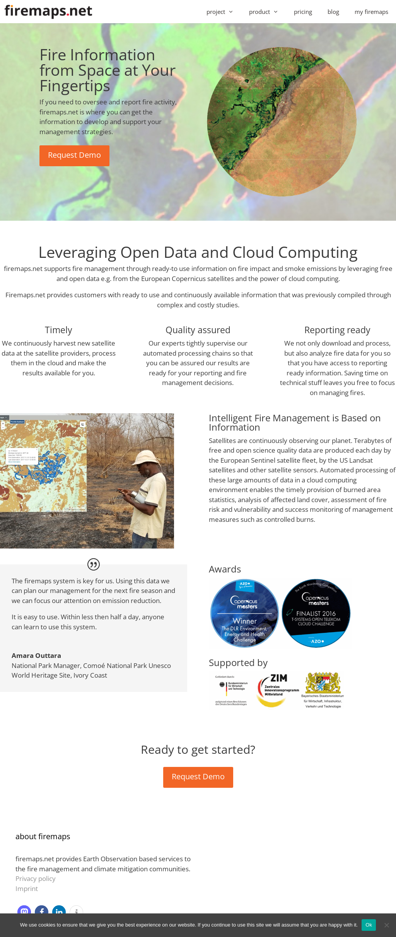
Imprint (26, 888)
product (267, 11)
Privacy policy (35, 878)
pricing (303, 11)
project (224, 11)
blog (333, 11)
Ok (368, 925)
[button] (24, 912)
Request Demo (74, 155)
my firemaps (371, 11)
